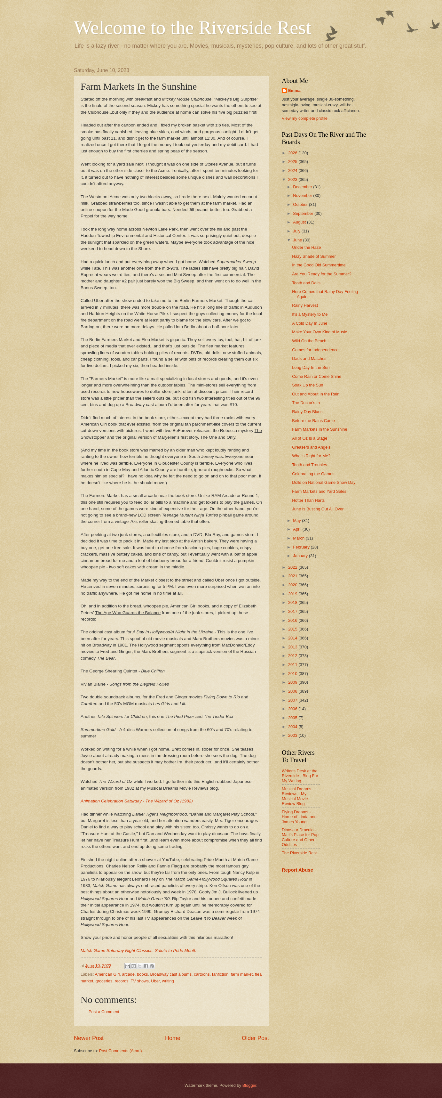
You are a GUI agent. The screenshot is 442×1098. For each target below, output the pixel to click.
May (297, 520)
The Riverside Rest (299, 852)
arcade (128, 974)
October (301, 204)
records (122, 981)
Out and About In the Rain (315, 394)
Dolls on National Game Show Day (323, 482)
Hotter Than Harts (308, 500)
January (301, 555)
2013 (293, 647)
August (300, 222)
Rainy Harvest (305, 305)
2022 (293, 567)
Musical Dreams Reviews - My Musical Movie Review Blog (296, 796)
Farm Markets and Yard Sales (319, 491)
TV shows (139, 981)
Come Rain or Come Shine (316, 376)
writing (168, 981)
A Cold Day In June (309, 323)
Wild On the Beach (309, 340)
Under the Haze (306, 247)
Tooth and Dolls (306, 283)
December (303, 186)
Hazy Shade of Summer (314, 256)
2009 (293, 682)
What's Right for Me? (311, 455)
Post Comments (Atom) (120, 1050)
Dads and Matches (309, 358)
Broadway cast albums (171, 974)
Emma (294, 90)
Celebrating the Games (313, 473)
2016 (293, 620)
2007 (293, 700)
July (297, 231)
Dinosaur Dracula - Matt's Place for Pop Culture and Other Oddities (300, 837)
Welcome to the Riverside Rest (192, 27)
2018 (293, 602)
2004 (293, 726)
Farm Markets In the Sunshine (319, 429)
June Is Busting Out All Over (317, 509)
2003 (293, 735)
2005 (293, 717)
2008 (293, 691)
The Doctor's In (306, 402)
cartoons (201, 974)
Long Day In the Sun (310, 367)
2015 (293, 629)
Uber (155, 981)
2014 (293, 638)
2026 (293, 152)
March (299, 538)
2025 (293, 161)
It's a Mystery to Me (310, 314)
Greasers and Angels (311, 447)
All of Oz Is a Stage (309, 438)
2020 (293, 584)
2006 (293, 708)
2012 (293, 655)
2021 (293, 575)
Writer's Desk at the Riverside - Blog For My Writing (300, 776)
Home (172, 1038)
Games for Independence (315, 349)
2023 (293, 179)
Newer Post (89, 1038)
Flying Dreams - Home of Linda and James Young (299, 816)
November (303, 195)
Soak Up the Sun (307, 385)
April (297, 529)
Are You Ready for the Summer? (321, 274)
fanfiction (220, 974)
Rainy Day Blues (307, 411)
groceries (104, 981)
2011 (293, 664)
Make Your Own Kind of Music (319, 331)
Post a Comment (104, 1011)
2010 (293, 673)
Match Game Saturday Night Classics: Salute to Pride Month (138, 950)
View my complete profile (305, 118)
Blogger (249, 1085)
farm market (242, 974)
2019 (293, 593)
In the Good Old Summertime (318, 265)
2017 (293, 611)
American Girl (107, 974)
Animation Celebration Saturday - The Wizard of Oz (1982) (137, 801)
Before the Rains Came (313, 420)
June (298, 240)
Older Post (255, 1038)
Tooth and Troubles (309, 464)
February (302, 547)
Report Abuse (297, 870)
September (303, 213)
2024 (293, 170)
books (142, 974)
